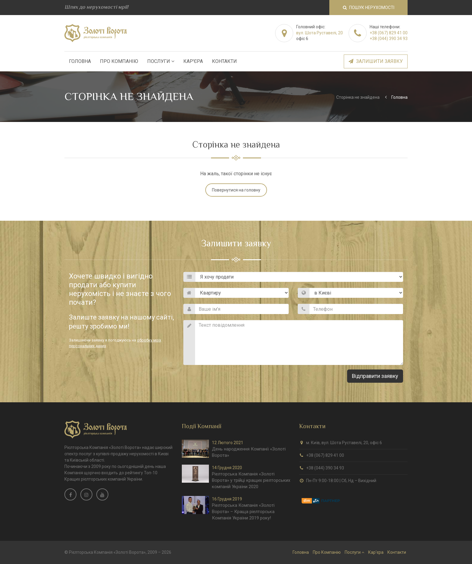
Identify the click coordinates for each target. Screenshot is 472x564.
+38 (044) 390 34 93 (389, 38)
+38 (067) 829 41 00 (389, 32)
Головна (80, 61)
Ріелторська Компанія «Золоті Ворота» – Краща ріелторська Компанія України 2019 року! (243, 512)
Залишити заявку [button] (376, 61)
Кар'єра (193, 61)
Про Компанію (119, 61)
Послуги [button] (160, 61)
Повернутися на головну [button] (236, 190)
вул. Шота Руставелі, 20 (319, 32)
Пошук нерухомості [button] (368, 7)
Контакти (224, 61)
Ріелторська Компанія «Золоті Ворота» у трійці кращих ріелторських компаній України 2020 (251, 480)
